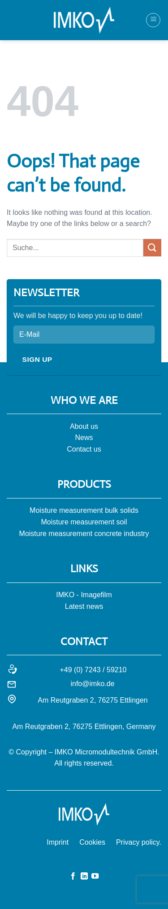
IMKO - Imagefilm (84, 595)
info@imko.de (92, 683)
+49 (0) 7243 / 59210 (93, 670)
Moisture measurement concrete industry (84, 533)
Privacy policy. (138, 842)
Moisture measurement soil (84, 522)
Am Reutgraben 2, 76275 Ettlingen (93, 700)
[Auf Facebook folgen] (73, 876)
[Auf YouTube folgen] (95, 876)
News (84, 437)
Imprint (58, 842)
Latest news (84, 606)
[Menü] (153, 20)
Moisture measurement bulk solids (84, 510)
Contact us (84, 449)
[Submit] (152, 247)
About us (84, 426)
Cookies (92, 842)
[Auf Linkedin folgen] (83, 876)
